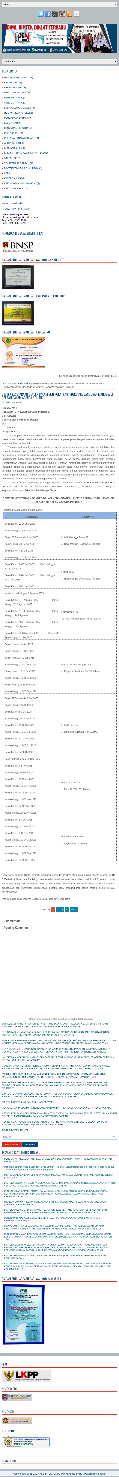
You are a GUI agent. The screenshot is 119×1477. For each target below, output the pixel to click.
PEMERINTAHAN (13, 97)
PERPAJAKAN (11, 133)
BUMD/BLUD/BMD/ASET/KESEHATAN (25, 153)
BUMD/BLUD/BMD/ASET (17, 107)
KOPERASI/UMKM (14, 178)
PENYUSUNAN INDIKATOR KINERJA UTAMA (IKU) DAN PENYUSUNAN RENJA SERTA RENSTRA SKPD (56, 1107)
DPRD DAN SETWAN (15, 92)
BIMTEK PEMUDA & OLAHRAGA (21, 168)
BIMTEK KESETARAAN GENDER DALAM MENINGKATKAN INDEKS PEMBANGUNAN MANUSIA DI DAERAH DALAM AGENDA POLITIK (57, 396)
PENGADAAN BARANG (16, 117)
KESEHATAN (11, 122)
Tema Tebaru (12, 1144)
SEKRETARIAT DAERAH (16, 163)
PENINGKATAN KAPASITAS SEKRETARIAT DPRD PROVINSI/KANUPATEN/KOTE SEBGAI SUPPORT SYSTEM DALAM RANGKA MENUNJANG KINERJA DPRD (54, 1123)
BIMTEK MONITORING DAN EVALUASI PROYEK (27, 1102)
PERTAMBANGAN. (14, 188)
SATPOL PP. (10, 158)
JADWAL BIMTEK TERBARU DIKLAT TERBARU (57, 1473)
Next (73, 909)
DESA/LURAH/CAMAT (16, 77)
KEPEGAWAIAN (12, 87)
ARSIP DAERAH (12, 143)
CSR (6, 173)
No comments (13, 402)
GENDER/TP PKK (13, 102)
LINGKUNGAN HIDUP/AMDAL (20, 183)
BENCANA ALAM (13, 148)
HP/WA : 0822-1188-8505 (15, 209)
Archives (30, 1144)
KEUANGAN (10, 82)
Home (6, 383)
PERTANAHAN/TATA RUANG (19, 138)
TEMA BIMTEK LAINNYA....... (17, 1130)
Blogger (101, 1473)
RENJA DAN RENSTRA (16, 127)
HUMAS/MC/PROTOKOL (17, 112)
